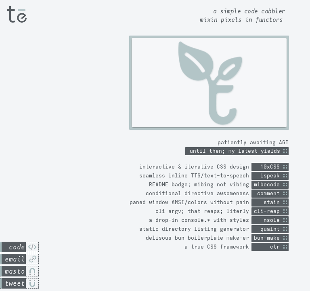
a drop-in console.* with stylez (199, 220)
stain (268, 202)
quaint (268, 229)
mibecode (268, 184)
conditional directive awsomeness (197, 193)
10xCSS (268, 166)
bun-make (268, 237)
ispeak (268, 175)
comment (268, 193)
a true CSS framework (216, 246)
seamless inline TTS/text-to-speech (194, 175)
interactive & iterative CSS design (194, 166)
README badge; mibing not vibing (199, 184)
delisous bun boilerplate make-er (197, 237)
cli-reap (268, 211)
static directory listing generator (194, 229)
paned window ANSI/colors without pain (189, 202)
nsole (268, 220)
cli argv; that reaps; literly (202, 211)
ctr (268, 246)
